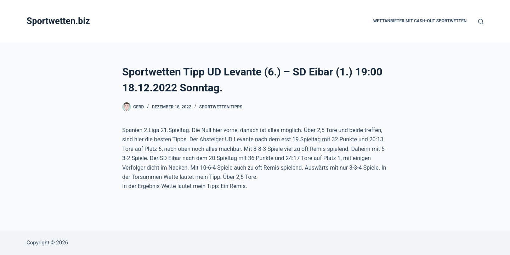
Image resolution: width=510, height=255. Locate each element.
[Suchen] (480, 21)
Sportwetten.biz (58, 21)
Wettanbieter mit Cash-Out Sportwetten (420, 20)
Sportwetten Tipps (221, 106)
